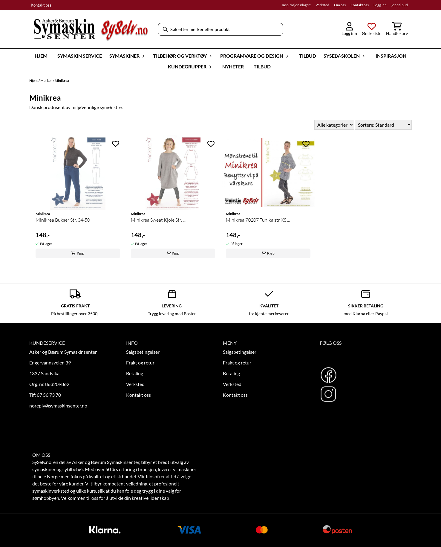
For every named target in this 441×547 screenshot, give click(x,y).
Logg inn (380, 5)
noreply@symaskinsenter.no (58, 405)
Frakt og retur (140, 362)
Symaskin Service (79, 56)
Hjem (33, 80)
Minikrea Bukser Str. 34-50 (63, 220)
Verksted (322, 5)
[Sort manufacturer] (334, 125)
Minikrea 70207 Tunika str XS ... (258, 220)
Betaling (134, 373)
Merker (46, 80)
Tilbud (307, 56)
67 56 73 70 (49, 395)
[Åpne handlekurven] (397, 29)
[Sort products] (383, 125)
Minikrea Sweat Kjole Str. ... (158, 220)
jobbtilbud (399, 5)
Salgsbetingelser (143, 352)
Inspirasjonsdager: (296, 5)
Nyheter (233, 66)
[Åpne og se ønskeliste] (371, 29)
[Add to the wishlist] (115, 143)
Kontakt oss (41, 5)
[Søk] (220, 29)
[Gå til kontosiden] (349, 29)
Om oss (340, 5)
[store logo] (90, 29)
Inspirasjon (391, 56)
